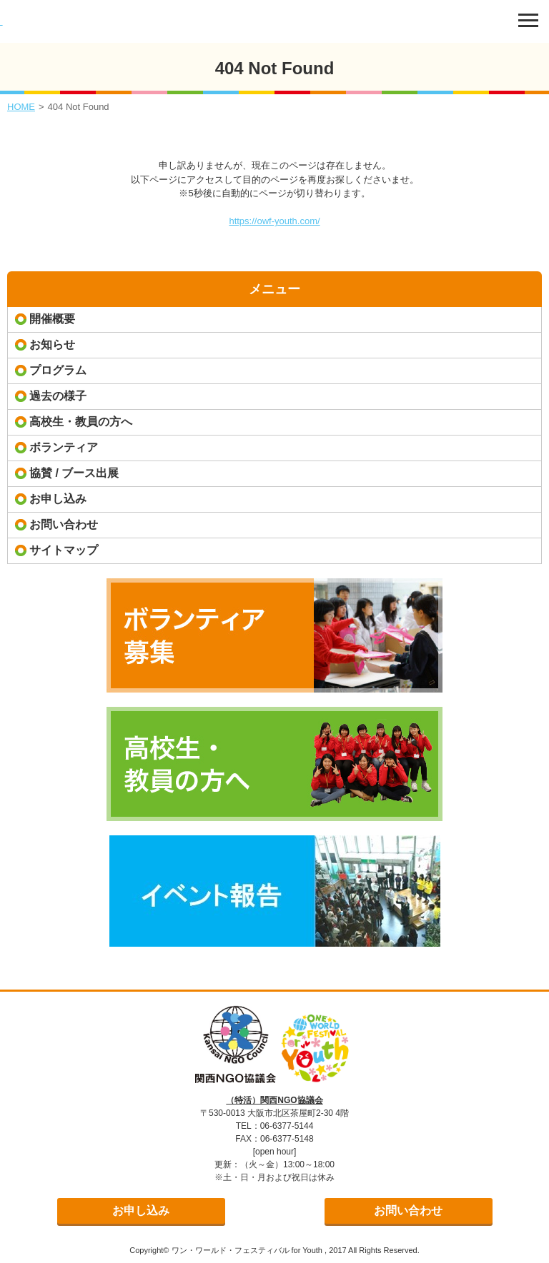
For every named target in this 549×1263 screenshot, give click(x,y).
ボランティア (63, 447)
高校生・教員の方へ (80, 422)
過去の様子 (57, 396)
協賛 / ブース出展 (74, 473)
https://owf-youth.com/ (274, 221)
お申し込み (57, 499)
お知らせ (52, 344)
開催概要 (52, 319)
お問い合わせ (63, 524)
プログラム (57, 370)
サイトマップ (63, 550)
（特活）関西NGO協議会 (274, 1100)
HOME (21, 106)
